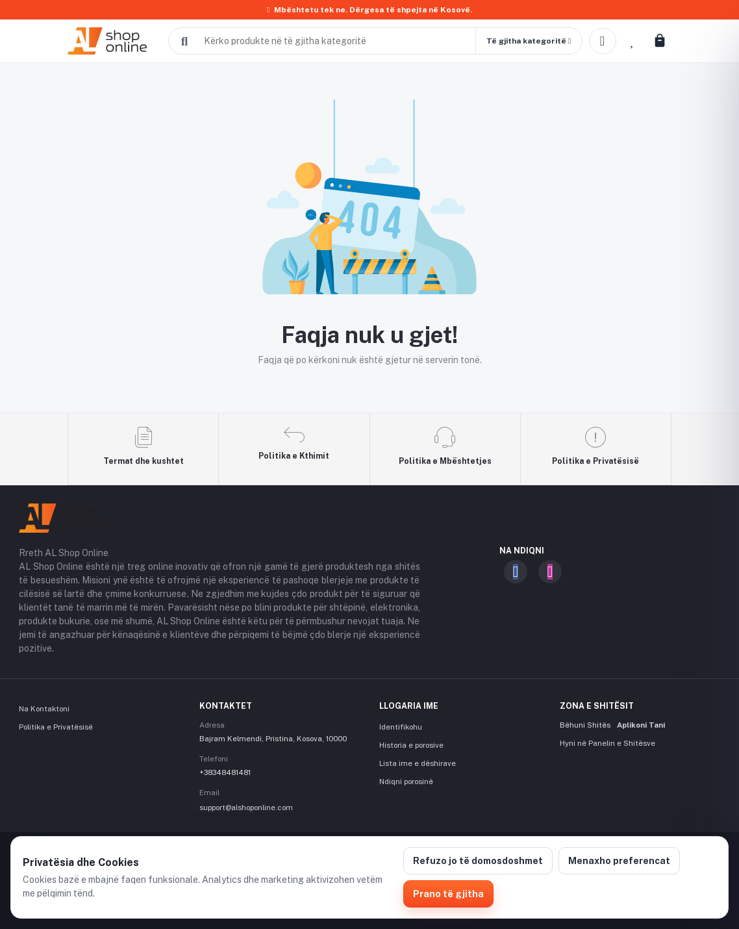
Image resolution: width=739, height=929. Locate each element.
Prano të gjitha (448, 894)
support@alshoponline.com (246, 807)
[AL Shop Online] (115, 41)
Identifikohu (400, 727)
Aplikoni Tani (641, 725)
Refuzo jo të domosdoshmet (478, 861)
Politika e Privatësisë (56, 727)
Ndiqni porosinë (406, 781)
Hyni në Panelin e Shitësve (607, 743)
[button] (528, 41)
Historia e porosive (411, 745)
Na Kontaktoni (44, 708)
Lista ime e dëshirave (417, 763)
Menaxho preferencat (619, 861)
